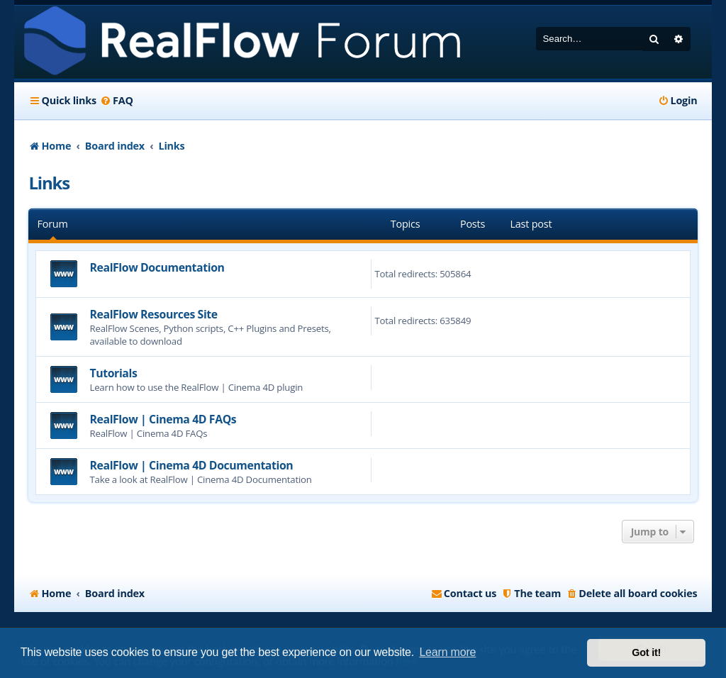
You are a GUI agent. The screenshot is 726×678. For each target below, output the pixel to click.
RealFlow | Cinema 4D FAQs (162, 419)
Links (48, 182)
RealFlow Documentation (156, 267)
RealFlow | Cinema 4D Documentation (191, 465)
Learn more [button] (447, 652)
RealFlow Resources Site (153, 314)
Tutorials (113, 373)
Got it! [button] (646, 652)
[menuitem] (116, 100)
